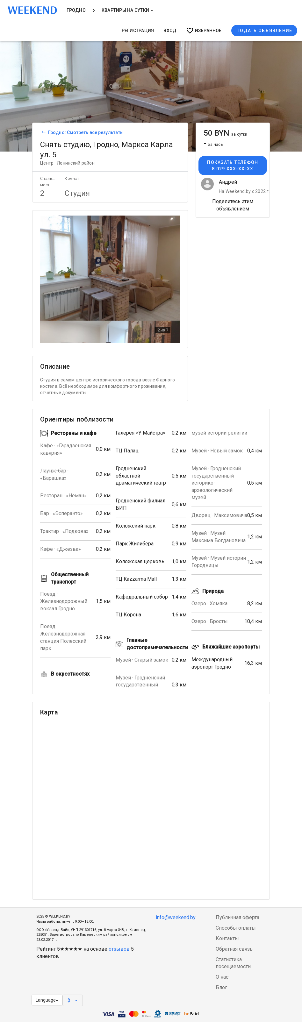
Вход (169, 30)
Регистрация (138, 30)
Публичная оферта (237, 917)
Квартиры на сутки (127, 10)
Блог (221, 987)
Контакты (227, 938)
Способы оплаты (236, 928)
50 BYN (225, 133)
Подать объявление (264, 30)
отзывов (119, 949)
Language (47, 1000)
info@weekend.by (176, 917)
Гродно (76, 10)
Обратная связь (234, 949)
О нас (222, 977)
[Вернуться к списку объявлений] (42, 132)
